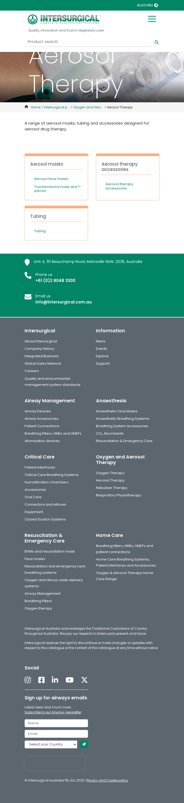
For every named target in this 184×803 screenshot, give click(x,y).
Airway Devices (38, 411)
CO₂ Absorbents (110, 433)
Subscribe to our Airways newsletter (53, 712)
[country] (51, 744)
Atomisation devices (42, 440)
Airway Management (43, 593)
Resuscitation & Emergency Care (124, 440)
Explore (102, 356)
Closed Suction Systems (45, 519)
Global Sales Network (43, 363)
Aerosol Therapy (110, 480)
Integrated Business (42, 356)
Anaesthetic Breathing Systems (122, 418)
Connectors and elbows (45, 504)
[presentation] (55, 763)
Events (101, 348)
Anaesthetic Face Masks (116, 411)
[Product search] (88, 42)
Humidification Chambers (46, 482)
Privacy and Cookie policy (107, 780)
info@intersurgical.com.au (63, 302)
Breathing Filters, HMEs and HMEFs (53, 433)
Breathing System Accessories (122, 426)
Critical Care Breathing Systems (52, 474)
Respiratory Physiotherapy (118, 495)
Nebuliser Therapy (111, 487)
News (100, 341)
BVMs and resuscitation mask (50, 551)
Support (103, 363)
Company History (39, 348)
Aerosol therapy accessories (119, 186)
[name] (56, 723)
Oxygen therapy (38, 608)
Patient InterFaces (40, 467)
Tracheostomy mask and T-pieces (58, 188)
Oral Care (33, 497)
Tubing (40, 230)
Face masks (35, 558)
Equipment (34, 511)
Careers (32, 370)
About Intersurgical (41, 341)
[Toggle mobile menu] (152, 19)
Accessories (35, 489)
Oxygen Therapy (110, 472)
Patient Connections (42, 426)
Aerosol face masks (51, 178)
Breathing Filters (38, 600)
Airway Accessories (41, 418)
